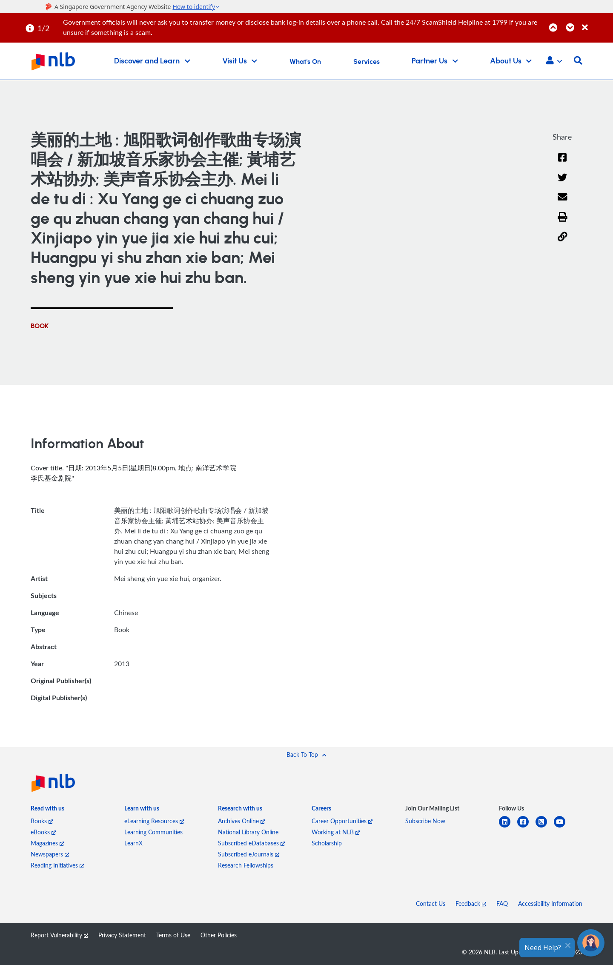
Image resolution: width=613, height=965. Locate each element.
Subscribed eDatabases (251, 843)
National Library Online (248, 832)
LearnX (133, 843)
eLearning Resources (154, 821)
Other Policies (219, 935)
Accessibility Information (550, 903)
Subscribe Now (425, 821)
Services (366, 61)
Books (42, 821)
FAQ (502, 903)
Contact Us (430, 903)
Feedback (470, 903)
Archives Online (241, 821)
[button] (554, 61)
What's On (305, 61)
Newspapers (50, 854)
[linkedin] (508, 827)
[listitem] (47, 810)
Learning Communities (153, 832)
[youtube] (563, 827)
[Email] (562, 202)
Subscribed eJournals (248, 854)
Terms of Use (173, 935)
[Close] (596, 22)
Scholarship (327, 843)
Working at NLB (336, 832)
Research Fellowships (245, 865)
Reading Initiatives (57, 865)
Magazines (47, 843)
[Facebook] (562, 163)
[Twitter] (562, 183)
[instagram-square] (545, 827)
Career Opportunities (342, 821)
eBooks (43, 832)
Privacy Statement (122, 935)
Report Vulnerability (59, 935)
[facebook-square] (526, 827)
